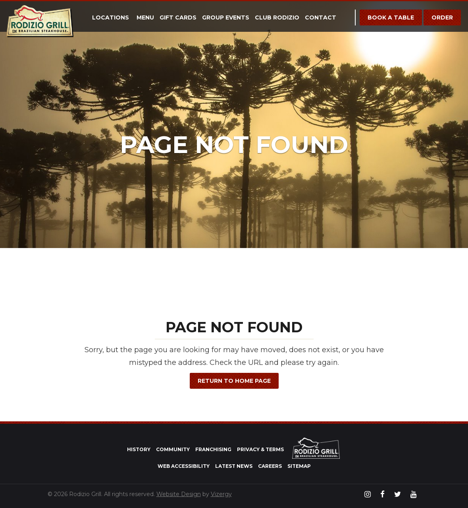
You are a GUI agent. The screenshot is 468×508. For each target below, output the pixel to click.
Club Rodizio (277, 17)
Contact (320, 17)
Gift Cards (178, 17)
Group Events (225, 17)
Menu (145, 17)
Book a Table (391, 17)
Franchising (213, 449)
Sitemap (299, 466)
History (138, 449)
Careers (270, 466)
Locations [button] (110, 17)
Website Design (178, 494)
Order (442, 17)
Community (173, 449)
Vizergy (221, 494)
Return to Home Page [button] (234, 380)
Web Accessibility (184, 466)
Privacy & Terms (260, 449)
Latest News (233, 466)
